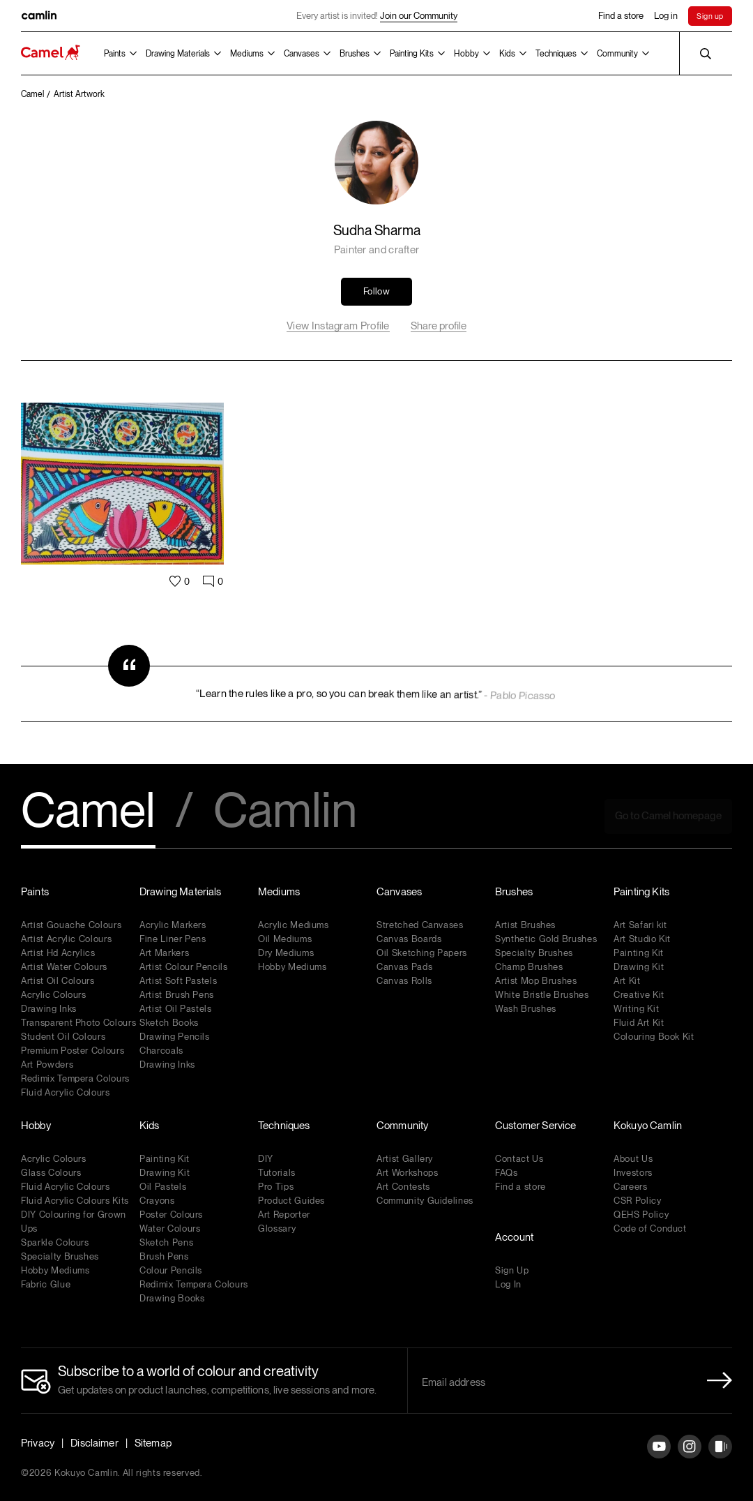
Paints (115, 54)
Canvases (301, 54)
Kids (507, 54)
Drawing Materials (178, 54)
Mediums (247, 54)
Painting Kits (412, 54)
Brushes (355, 54)
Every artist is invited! (376, 16)
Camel (88, 812)
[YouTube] (659, 1457)
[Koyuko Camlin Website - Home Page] (50, 53)
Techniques (556, 54)
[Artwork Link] (122, 503)
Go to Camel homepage (668, 815)
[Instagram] (689, 1457)
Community (617, 54)
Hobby (466, 54)
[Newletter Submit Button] (715, 1380)
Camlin (285, 812)
